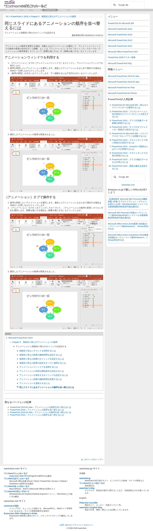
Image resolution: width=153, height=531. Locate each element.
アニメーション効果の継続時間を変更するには (40, 379)
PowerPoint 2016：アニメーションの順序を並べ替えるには (37, 410)
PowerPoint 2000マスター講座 (121, 57)
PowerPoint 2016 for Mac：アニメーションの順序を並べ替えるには (40, 412)
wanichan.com (128, 185)
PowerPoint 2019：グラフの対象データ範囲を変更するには (130, 121)
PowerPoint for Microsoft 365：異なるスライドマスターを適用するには (130, 106)
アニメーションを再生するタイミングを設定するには (43, 375)
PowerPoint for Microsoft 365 (121, 23)
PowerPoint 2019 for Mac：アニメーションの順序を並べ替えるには (40, 407)
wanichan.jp (84, 478)
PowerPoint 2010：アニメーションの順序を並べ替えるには (37, 415)
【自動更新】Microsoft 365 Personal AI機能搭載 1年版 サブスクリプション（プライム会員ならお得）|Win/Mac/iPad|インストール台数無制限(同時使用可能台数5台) (128, 203)
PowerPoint (50, 10)
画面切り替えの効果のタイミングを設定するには (41, 359)
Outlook (36, 10)
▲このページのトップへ (92, 459)
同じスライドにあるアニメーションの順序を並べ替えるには (46, 387)
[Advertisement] (54, 437)
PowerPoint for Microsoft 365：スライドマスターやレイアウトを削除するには (130, 134)
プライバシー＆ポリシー (83, 525)
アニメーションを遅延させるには (34, 383)
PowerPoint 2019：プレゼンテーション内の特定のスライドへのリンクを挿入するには (130, 114)
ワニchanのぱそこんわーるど (16, 478)
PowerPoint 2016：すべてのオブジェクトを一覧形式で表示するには (130, 128)
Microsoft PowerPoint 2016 (120, 34)
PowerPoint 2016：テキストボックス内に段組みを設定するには (130, 141)
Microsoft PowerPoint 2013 (120, 40)
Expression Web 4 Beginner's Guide (20, 513)
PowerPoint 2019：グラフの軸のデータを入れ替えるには (130, 160)
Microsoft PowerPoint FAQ (120, 63)
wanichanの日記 (11, 506)
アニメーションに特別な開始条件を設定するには (41, 371)
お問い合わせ (65, 525)
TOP (8, 10)
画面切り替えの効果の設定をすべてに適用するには (42, 363)
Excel (26, 10)
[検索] (127, 5)
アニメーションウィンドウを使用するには (38, 367)
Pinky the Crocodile (88, 503)
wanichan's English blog (90, 507)
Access (63, 10)
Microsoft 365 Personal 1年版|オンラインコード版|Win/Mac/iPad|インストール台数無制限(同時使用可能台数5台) (128, 215)
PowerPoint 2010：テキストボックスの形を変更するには (130, 154)
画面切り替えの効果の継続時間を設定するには (40, 355)
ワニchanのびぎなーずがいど (16, 491)
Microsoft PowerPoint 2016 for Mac (123, 82)
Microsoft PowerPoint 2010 (120, 46)
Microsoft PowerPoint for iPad (121, 87)
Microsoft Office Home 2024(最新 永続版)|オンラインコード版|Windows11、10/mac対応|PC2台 (128, 226)
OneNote (74, 10)
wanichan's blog (86, 488)
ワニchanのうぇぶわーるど (15, 473)
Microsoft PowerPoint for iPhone (122, 93)
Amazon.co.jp (115, 189)
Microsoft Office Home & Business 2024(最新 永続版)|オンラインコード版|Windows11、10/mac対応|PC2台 (128, 237)
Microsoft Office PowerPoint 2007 (123, 51)
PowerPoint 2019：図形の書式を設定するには (130, 167)
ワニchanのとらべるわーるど (92, 483)
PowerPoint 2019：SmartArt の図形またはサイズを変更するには (130, 147)
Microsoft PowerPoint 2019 (20, 338)
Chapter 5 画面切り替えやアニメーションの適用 (34, 342)
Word (17, 10)
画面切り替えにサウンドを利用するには (37, 351)
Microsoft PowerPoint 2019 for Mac (123, 76)
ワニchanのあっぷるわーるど (16, 486)
